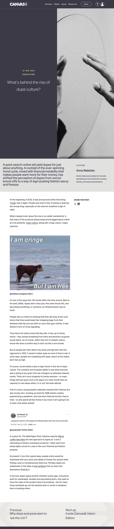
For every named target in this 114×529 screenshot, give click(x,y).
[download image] (40, 263)
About (63, 4)
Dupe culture (32, 223)
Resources (72, 4)
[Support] (97, 4)
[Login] (102, 4)
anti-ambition (40, 466)
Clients (56, 4)
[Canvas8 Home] (19, 4)
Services (48, 4)
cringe (13, 203)
